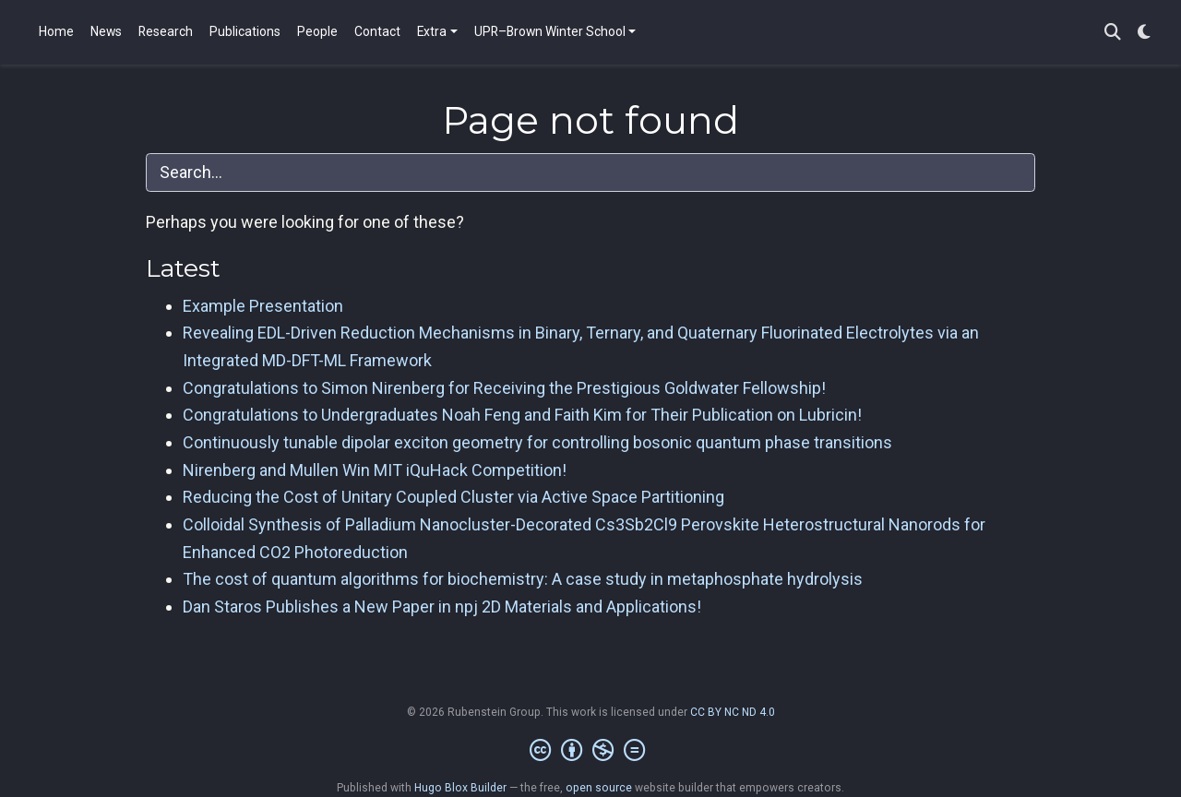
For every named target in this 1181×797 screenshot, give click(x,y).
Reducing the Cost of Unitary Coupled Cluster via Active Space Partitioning (453, 496)
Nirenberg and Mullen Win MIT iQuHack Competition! (375, 470)
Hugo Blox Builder (460, 787)
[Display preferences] (1144, 32)
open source (599, 787)
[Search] (1112, 32)
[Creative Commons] (591, 751)
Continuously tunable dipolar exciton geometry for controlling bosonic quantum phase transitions (537, 442)
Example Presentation (263, 305)
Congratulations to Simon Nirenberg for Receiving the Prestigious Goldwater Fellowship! (504, 388)
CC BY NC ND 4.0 (732, 712)
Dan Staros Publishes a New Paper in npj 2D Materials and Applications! (442, 606)
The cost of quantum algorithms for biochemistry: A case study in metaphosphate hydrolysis (523, 579)
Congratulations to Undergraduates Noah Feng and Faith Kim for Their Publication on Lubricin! (522, 414)
